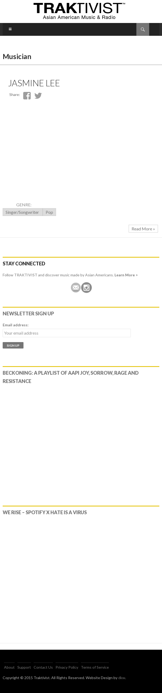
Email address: (16, 325)
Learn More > (126, 275)
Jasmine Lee (34, 83)
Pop (49, 212)
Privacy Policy (67, 667)
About (9, 667)
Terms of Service (95, 667)
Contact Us (43, 667)
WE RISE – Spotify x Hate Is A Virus (45, 512)
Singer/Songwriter (23, 212)
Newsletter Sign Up (28, 313)
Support (24, 667)
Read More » (143, 228)
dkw (121, 677)
